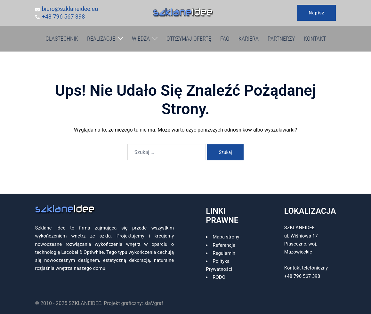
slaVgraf (153, 303)
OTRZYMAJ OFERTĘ (188, 38)
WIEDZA (141, 38)
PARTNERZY (281, 38)
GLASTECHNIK (61, 38)
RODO (219, 277)
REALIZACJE (101, 38)
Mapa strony (226, 237)
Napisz (316, 12)
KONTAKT (315, 38)
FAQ (225, 38)
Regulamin (224, 253)
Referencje (224, 245)
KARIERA (248, 38)
